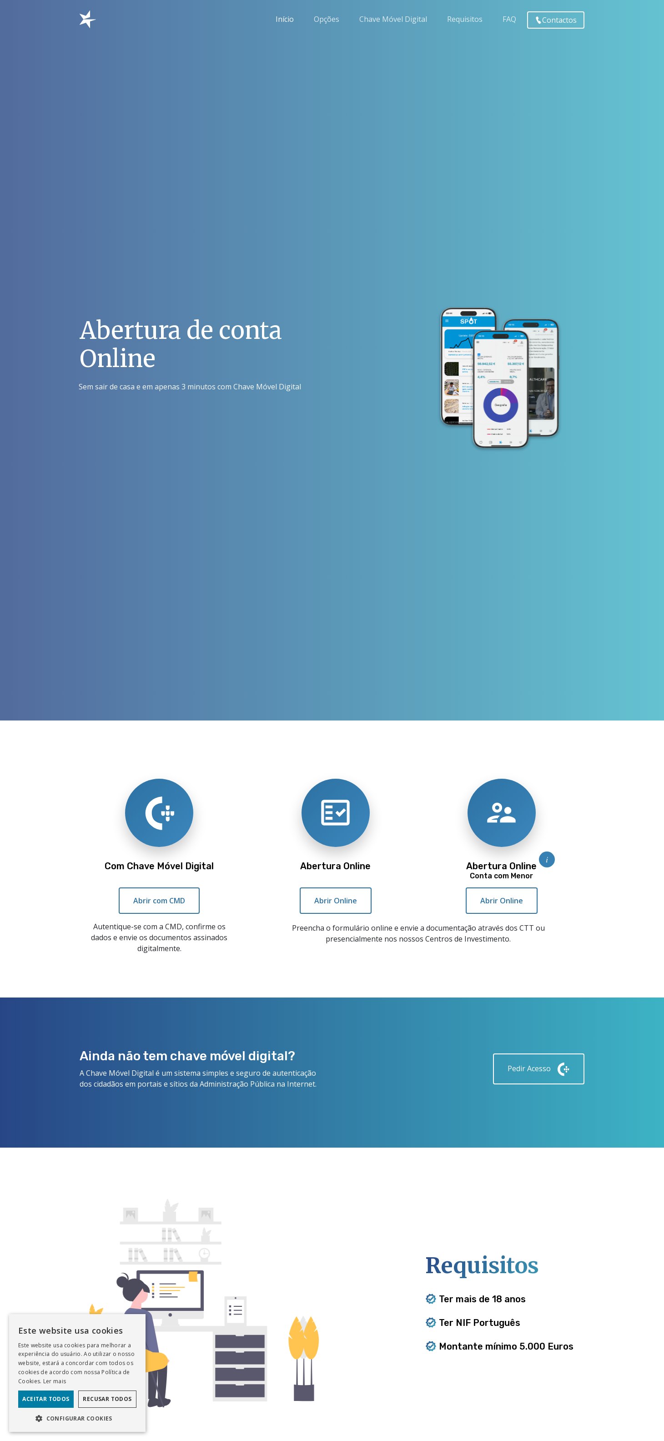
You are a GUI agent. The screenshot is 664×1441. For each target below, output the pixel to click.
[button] (77, 1418)
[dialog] (77, 1373)
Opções (326, 19)
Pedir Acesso (539, 1069)
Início (285, 19)
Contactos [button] (556, 20)
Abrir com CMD (159, 902)
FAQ (509, 19)
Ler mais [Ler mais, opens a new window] (54, 1381)
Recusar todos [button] (107, 1399)
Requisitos (465, 19)
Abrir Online (335, 905)
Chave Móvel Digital (393, 19)
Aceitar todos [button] (45, 1399)
